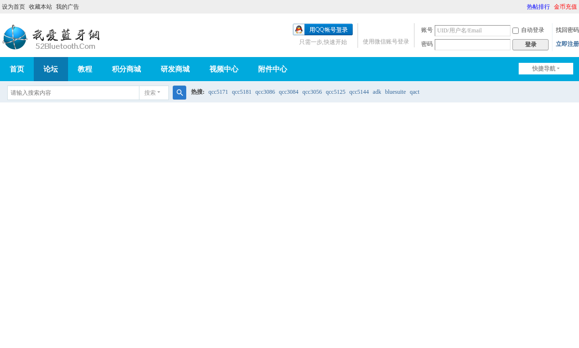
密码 (427, 44)
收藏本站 (40, 6)
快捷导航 (543, 68)
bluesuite (395, 91)
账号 (427, 30)
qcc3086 (265, 91)
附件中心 (272, 69)
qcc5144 (359, 91)
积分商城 (126, 69)
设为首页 (13, 6)
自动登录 (528, 30)
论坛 (50, 69)
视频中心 (223, 69)
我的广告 (67, 6)
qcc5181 (242, 91)
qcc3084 (289, 91)
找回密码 (567, 30)
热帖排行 (538, 6)
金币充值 (565, 6)
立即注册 (567, 44)
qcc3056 (312, 91)
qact (414, 91)
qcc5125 (335, 91)
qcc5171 (218, 91)
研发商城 (175, 69)
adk (377, 91)
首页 (17, 69)
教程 (85, 69)
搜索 (150, 92)
